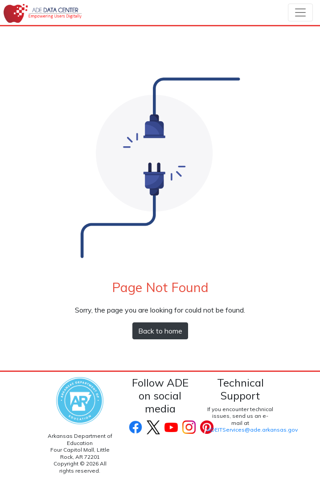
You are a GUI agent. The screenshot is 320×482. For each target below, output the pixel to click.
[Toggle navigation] (300, 12)
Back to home (160, 330)
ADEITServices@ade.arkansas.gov (252, 429)
